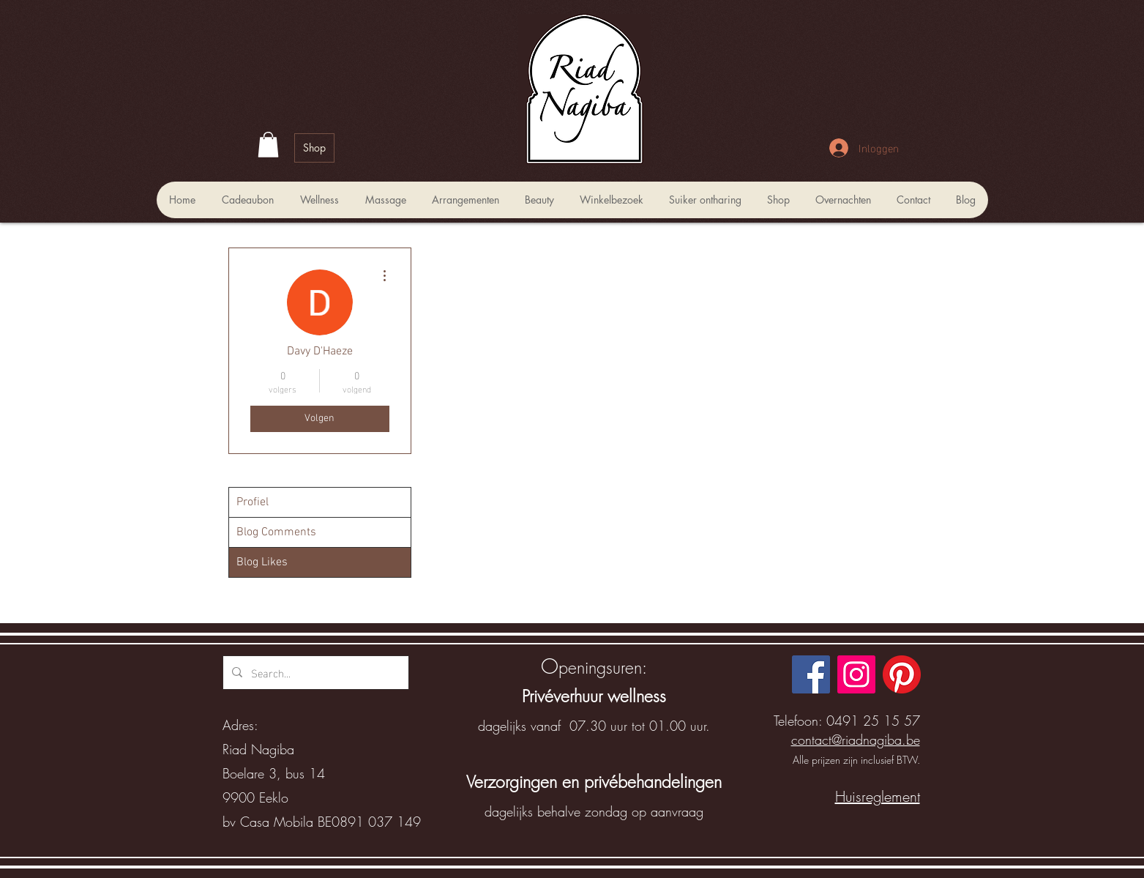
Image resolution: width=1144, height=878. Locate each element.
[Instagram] (856, 674)
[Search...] (314, 672)
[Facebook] (811, 674)
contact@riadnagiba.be (855, 739)
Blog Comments (276, 532)
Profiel (252, 502)
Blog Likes (262, 562)
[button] (268, 144)
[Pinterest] (902, 674)
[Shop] (314, 148)
